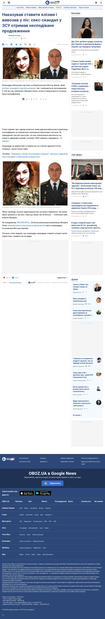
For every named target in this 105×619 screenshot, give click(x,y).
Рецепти (22, 534)
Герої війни (20, 7)
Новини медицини (25, 548)
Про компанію (24, 458)
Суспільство (86, 501)
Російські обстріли (70, 7)
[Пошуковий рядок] (101, 2)
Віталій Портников (78, 304)
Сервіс (47, 528)
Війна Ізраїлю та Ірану (46, 7)
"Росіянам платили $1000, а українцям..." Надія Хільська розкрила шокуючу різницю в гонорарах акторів (80, 87)
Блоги (70, 501)
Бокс (41, 515)
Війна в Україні (31, 7)
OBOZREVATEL (23, 222)
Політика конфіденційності (89, 458)
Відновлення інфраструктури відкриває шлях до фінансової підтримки (87, 193)
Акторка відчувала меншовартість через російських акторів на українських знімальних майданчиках (79, 98)
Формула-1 (48, 515)
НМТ (54, 521)
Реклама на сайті (25, 461)
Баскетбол (29, 515)
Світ (30, 501)
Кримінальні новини (14, 35)
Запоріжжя (33, 508)
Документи (43, 461)
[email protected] (27, 604)
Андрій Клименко (78, 318)
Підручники (27, 521)
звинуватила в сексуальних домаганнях (26, 225)
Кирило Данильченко (79, 380)
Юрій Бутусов (77, 292)
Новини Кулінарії (37, 534)
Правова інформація (67, 458)
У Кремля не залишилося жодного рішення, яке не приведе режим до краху (83, 361)
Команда (43, 458)
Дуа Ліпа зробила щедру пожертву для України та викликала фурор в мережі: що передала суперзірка (86, 44)
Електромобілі (33, 528)
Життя (44, 501)
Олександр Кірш (78, 409)
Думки (74, 279)
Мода (39, 554)
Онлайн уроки (37, 521)
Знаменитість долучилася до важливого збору (85, 51)
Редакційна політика (15, 282)
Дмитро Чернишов (78, 366)
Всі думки (76, 415)
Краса (33, 554)
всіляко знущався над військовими (18, 88)
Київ (20, 508)
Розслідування (61, 501)
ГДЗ (20, 521)
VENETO (58, 7)
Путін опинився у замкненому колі (80, 300)
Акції (41, 528)
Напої (28, 534)
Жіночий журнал (48, 554)
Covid (44, 548)
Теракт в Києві (84, 7)
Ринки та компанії (25, 541)
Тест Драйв (23, 528)
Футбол (21, 515)
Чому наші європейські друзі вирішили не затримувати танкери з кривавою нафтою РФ (82, 313)
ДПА (45, 521)
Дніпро (41, 508)
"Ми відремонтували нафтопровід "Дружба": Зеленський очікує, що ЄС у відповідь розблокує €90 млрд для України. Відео (87, 186)
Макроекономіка (38, 541)
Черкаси (48, 508)
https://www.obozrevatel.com (71, 564)
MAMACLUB (37, 548)
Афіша (21, 554)
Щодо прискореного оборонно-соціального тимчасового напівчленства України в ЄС (82, 403)
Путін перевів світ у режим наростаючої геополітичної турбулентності (81, 389)
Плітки (27, 554)
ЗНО (50, 521)
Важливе (75, 13)
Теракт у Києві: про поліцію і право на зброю (80, 287)
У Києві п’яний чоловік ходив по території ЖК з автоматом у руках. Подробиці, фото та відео (82, 65)
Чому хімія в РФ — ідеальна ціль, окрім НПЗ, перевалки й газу (83, 375)
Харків (26, 508)
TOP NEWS (76, 155)
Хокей (36, 515)
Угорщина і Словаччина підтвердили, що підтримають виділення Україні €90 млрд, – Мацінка (84, 205)
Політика (18, 501)
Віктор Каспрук (77, 394)
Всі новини (98, 501)
